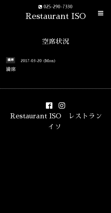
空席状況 (55, 41)
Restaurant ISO (55, 16)
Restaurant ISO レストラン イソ (59, 121)
